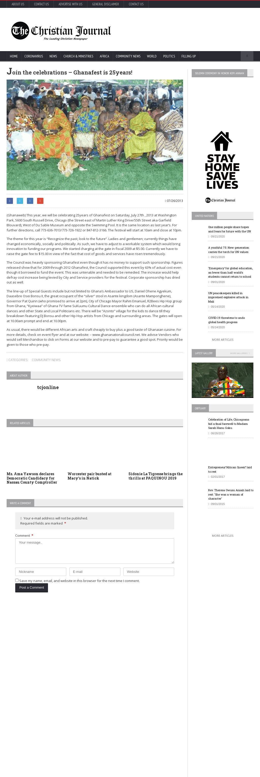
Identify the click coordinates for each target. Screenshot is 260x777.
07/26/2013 (174, 201)
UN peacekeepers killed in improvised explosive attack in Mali (228, 297)
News (53, 56)
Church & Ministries (78, 56)
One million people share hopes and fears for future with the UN (229, 229)
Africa (104, 56)
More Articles (222, 339)
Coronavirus (33, 56)
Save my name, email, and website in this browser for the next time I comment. (79, 580)
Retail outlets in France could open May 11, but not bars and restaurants (223, 703)
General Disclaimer (105, 4)
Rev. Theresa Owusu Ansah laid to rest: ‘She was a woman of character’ (230, 494)
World (152, 56)
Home (14, 56)
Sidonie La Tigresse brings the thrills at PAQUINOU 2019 (155, 476)
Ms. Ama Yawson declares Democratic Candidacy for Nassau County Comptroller (32, 478)
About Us (18, 4)
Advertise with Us (70, 4)
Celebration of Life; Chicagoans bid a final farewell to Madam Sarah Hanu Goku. (228, 423)
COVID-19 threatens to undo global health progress (226, 320)
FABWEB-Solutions (112, 772)
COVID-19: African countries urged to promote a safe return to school (50, 662)
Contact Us (41, 4)
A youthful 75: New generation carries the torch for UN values (228, 250)
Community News (128, 56)
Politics (169, 56)
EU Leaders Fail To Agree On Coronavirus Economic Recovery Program (222, 632)
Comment (24, 535)
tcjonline (48, 387)
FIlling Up (189, 56)
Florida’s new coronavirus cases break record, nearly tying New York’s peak (51, 710)
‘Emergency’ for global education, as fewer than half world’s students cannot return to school (230, 272)
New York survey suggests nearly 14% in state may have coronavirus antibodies (136, 673)
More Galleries (239, 353)
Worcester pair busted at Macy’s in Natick (89, 476)
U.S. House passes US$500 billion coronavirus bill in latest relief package (136, 632)
